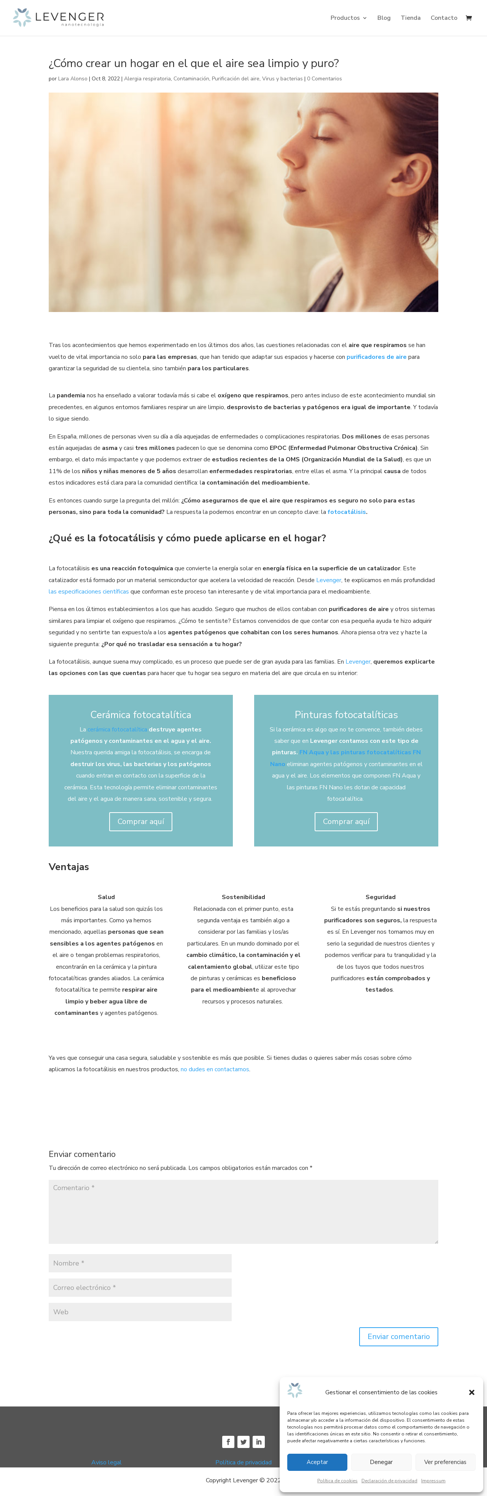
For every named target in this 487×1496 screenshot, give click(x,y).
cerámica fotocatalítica (117, 729)
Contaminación (191, 78)
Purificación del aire (235, 78)
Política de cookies (337, 1481)
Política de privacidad (243, 1462)
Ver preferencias (445, 1462)
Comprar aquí (141, 821)
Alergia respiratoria (147, 78)
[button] (472, 1392)
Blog (384, 18)
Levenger (328, 580)
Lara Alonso (73, 78)
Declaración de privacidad (389, 1481)
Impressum (433, 1481)
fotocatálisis (347, 512)
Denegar (381, 1462)
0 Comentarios (324, 78)
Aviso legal (106, 1462)
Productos (345, 18)
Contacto (444, 18)
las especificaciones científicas (89, 591)
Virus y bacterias (282, 78)
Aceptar (317, 1462)
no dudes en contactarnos (214, 1069)
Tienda (411, 18)
